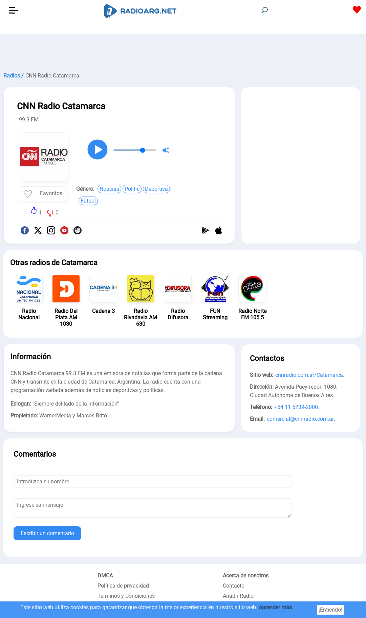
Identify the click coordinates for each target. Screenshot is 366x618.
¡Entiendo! (330, 609)
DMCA (105, 575)
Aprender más (275, 607)
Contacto (233, 585)
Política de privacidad (123, 585)
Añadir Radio (238, 596)
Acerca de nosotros (245, 575)
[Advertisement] (183, 51)
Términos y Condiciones (126, 596)
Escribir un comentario (47, 533)
